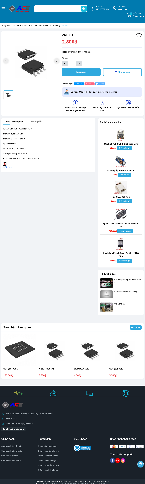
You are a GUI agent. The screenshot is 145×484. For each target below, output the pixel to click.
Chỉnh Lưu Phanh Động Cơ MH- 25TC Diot (121, 255)
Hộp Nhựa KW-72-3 (121, 197)
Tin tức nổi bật (108, 274)
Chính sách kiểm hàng (48, 470)
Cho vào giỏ (124, 72)
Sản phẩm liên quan (17, 328)
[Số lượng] (72, 63)
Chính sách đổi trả (9, 456)
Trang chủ (5, 26)
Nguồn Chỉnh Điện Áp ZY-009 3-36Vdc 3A (121, 225)
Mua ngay (81, 72)
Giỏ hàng (137, 15)
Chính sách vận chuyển (48, 451)
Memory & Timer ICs (42, 26)
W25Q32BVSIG (116, 369)
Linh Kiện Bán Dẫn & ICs (22, 26)
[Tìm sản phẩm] (60, 8)
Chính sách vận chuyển (11, 451)
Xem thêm (135, 328)
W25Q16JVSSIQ (10, 369)
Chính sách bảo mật (47, 461)
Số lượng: (66, 58)
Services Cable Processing (125, 292)
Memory (56, 26)
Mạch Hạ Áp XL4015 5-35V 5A (120, 171)
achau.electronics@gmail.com (19, 424)
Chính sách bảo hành (11, 461)
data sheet (7, 167)
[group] (31, 61)
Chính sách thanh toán (48, 456)
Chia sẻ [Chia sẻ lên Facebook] (79, 84)
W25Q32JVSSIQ (81, 369)
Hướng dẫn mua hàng (47, 446)
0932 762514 (11, 419)
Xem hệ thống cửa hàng (13, 429)
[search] (84, 9)
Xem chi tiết (124, 175)
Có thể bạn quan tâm (111, 122)
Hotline (102, 8)
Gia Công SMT (120, 304)
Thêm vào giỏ (124, 149)
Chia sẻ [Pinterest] (89, 84)
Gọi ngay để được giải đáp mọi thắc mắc (94, 92)
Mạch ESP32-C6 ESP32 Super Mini (121, 144)
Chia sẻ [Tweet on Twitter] (100, 84)
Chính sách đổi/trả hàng (48, 466)
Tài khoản (123, 8)
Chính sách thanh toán (11, 446)
